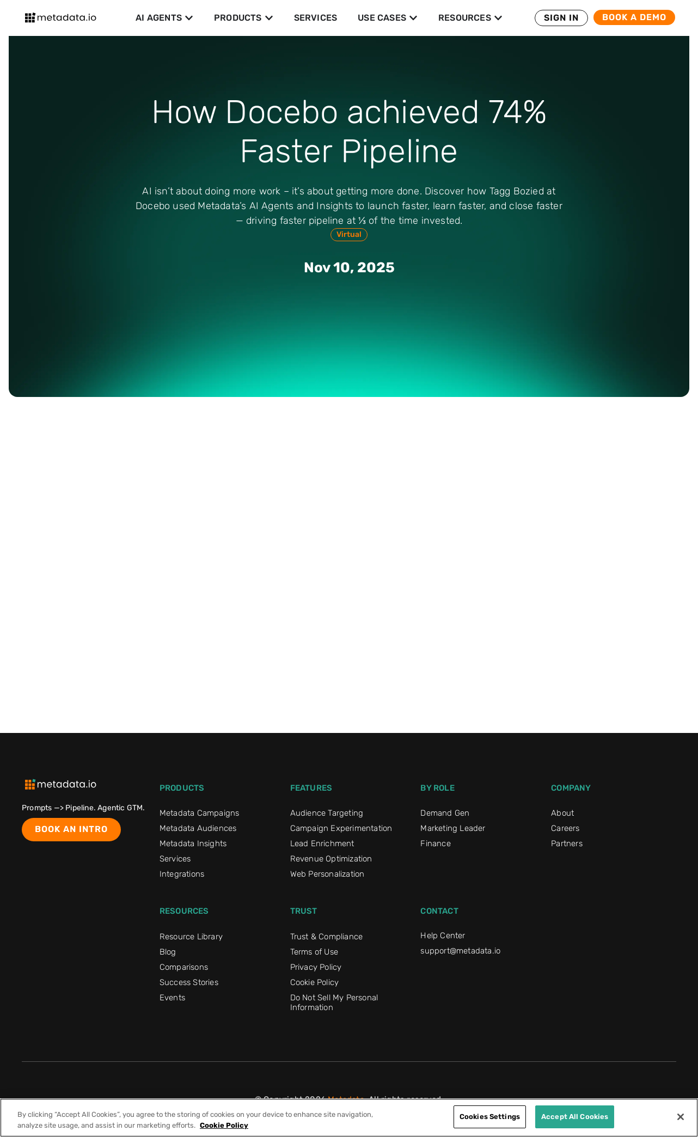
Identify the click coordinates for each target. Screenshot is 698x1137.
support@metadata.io (460, 951)
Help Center (442, 935)
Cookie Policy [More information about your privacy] (224, 1125)
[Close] (681, 1117)
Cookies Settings (490, 1116)
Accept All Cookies (574, 1116)
